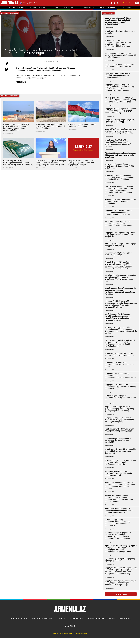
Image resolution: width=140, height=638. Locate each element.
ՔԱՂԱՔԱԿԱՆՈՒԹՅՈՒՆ (18, 619)
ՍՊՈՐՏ (112, 619)
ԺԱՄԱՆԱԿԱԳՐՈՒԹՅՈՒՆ (42, 619)
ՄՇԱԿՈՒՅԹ (70, 626)
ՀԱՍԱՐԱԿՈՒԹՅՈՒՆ (96, 619)
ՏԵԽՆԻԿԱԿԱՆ (125, 619)
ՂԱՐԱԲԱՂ (61, 619)
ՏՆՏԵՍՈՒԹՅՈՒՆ (77, 619)
